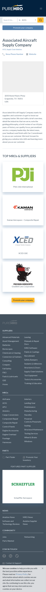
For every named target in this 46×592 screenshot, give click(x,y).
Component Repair (10, 419)
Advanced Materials (11, 337)
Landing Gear (29, 403)
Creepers (6, 364)
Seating (27, 425)
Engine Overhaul (9, 434)
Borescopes (7, 349)
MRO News (28, 517)
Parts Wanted (8, 541)
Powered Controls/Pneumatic (32, 420)
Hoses (5, 384)
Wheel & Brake (30, 437)
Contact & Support (11, 563)
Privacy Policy (22, 574)
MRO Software (30, 348)
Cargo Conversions (10, 415)
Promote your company (23, 28)
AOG (4, 49)
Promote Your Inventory (30, 458)
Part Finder (8, 457)
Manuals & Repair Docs (31, 342)
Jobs (4, 537)
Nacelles (28, 415)
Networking (29, 537)
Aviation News (8, 517)
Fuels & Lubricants (10, 376)
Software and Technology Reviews (11, 522)
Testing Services (31, 433)
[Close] (42, 568)
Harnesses (6, 442)
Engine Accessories (10, 430)
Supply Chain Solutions (14, 49)
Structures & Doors (32, 367)
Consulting (7, 360)
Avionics (6, 411)
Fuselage (6, 438)
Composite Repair (10, 422)
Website (31, 54)
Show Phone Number (12, 54)
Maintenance (29, 407)
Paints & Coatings (31, 352)
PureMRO (9, 323)
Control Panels (8, 426)
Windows (28, 441)
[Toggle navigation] (41, 8)
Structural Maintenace (33, 429)
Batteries (6, 345)
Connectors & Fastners (12, 357)
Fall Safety (6, 368)
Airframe (6, 399)
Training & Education (33, 383)
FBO (4, 372)
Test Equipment (30, 375)
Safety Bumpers (31, 360)
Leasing (27, 337)
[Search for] (9, 20)
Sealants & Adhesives (33, 363)
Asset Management (10, 341)
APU (4, 407)
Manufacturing (30, 411)
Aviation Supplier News (30, 522)
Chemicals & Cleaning (11, 353)
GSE (4, 380)
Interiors (28, 399)
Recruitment (29, 356)
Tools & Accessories (32, 379)
